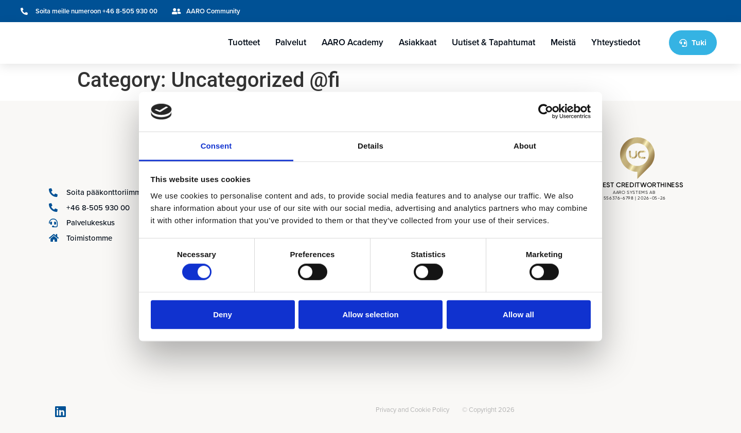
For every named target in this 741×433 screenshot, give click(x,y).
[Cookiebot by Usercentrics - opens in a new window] (546, 111)
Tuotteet (244, 42)
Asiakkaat (417, 42)
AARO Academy (352, 42)
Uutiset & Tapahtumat (493, 42)
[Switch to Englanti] (650, 11)
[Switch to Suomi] (689, 11)
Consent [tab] (216, 145)
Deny (222, 314)
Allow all (518, 314)
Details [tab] (370, 145)
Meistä (563, 42)
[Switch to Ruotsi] (669, 11)
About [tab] (525, 145)
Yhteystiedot (615, 42)
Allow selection (370, 314)
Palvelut (290, 42)
